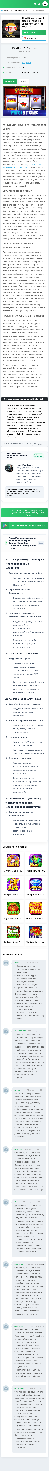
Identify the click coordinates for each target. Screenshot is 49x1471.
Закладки (30, 38)
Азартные (26, 63)
